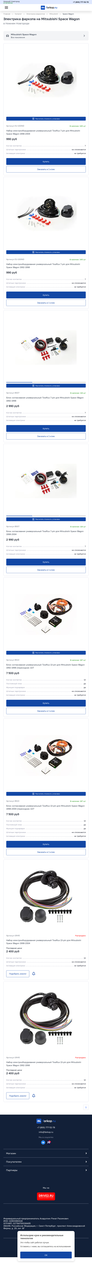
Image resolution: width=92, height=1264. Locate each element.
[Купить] (46, 161)
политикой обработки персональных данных (41, 1249)
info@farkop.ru (46, 1132)
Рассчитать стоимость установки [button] (46, 118)
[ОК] (46, 1255)
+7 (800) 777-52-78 (81, 2)
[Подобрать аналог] (17, 973)
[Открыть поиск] (13, 7)
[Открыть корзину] (84, 7)
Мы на (46, 1188)
